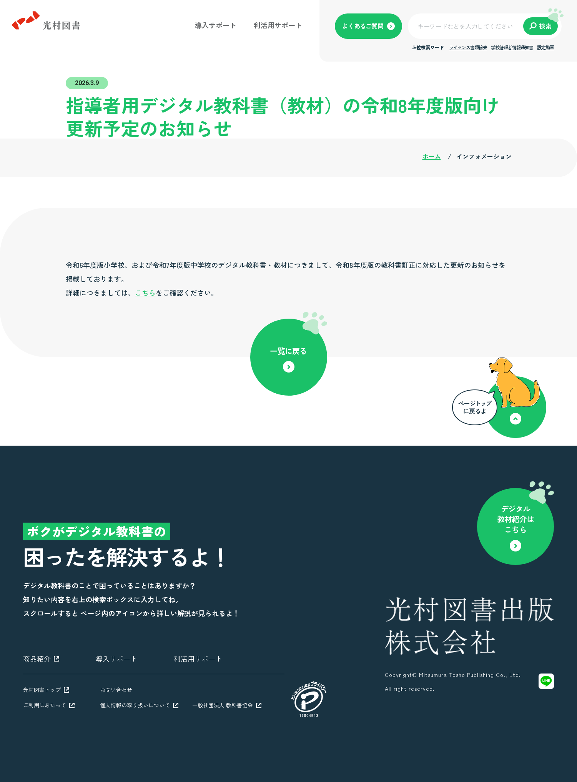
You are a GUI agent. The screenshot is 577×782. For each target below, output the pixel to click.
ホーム (431, 156)
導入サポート (215, 25)
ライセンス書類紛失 (468, 47)
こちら (145, 292)
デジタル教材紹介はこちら (515, 519)
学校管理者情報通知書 (512, 47)
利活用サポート (278, 25)
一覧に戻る (288, 350)
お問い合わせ (116, 689)
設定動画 (545, 47)
